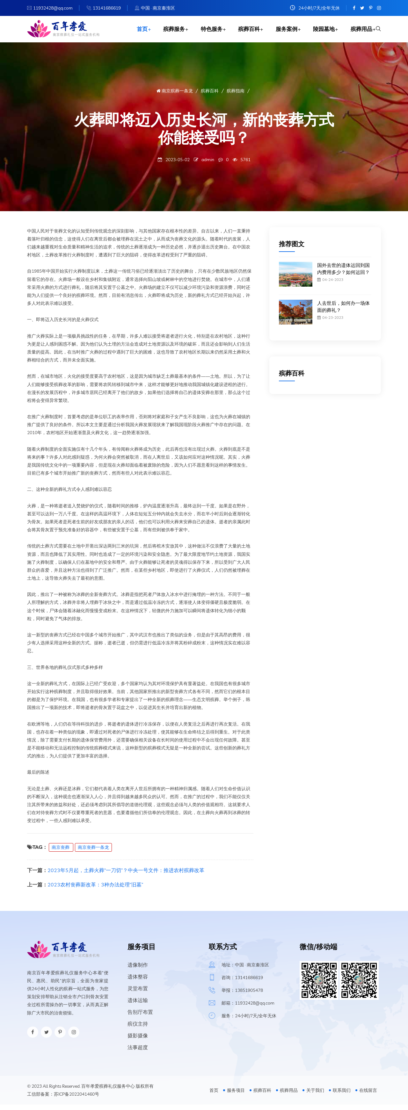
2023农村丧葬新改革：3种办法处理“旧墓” (95, 890)
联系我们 (342, 1096)
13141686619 (107, 8)
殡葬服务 (168, 31)
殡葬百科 (245, 31)
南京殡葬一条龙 (175, 96)
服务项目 (236, 1096)
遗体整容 (137, 982)
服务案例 (283, 31)
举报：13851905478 (242, 996)
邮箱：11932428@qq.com (248, 1008)
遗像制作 (137, 970)
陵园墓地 (321, 31)
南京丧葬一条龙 (93, 853)
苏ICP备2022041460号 (76, 1099)
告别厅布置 (140, 1017)
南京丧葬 (61, 853)
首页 (135, 31)
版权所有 (145, 1091)
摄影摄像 (137, 1041)
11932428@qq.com (53, 8)
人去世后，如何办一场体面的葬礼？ (343, 312)
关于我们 (315, 1096)
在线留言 (368, 1096)
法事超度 (137, 1052)
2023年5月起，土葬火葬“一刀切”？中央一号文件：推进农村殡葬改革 (125, 875)
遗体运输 (137, 1005)
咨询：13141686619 (242, 983)
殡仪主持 (137, 1029)
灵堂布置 (137, 994)
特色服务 (206, 31)
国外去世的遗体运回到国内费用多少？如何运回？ (343, 274)
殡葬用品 (359, 31)
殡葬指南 (235, 96)
